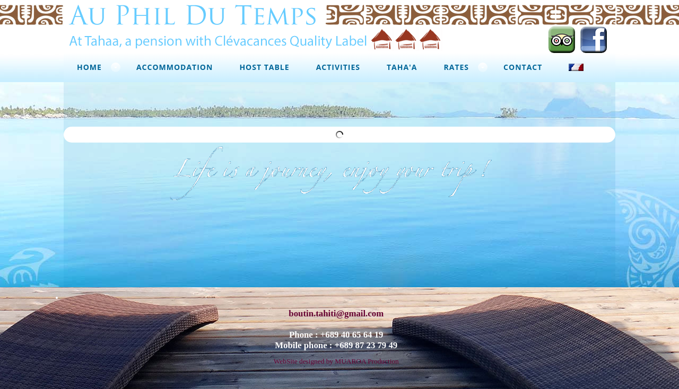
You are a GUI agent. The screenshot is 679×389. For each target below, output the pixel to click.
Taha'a (402, 67)
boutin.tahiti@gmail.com (336, 310)
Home (89, 67)
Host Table (264, 67)
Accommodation (174, 67)
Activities (338, 67)
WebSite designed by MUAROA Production (336, 357)
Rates (456, 67)
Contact (522, 67)
